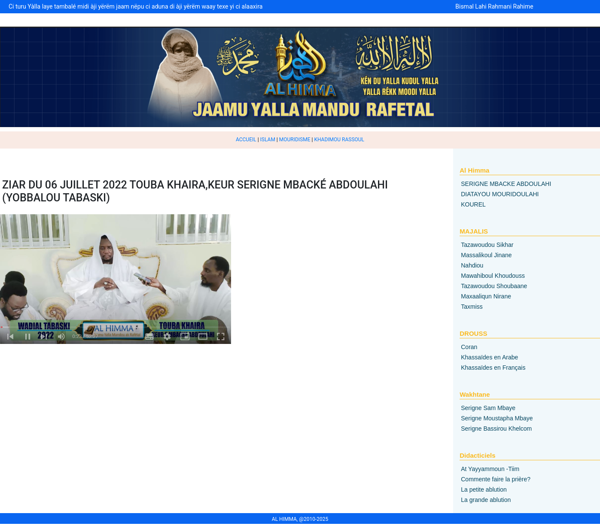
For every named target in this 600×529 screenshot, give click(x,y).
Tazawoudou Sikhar (487, 244)
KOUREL (473, 204)
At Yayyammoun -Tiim (490, 468)
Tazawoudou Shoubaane (494, 286)
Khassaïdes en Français (493, 367)
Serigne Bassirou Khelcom (496, 428)
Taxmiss (472, 306)
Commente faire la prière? (495, 479)
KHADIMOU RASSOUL (339, 140)
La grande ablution (486, 499)
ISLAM (267, 140)
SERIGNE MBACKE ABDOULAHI (506, 183)
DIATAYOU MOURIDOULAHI (500, 194)
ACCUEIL (246, 140)
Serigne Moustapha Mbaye (497, 418)
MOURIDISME (295, 140)
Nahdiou (472, 265)
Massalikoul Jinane (486, 255)
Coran (469, 347)
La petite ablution (484, 489)
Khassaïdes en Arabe (489, 357)
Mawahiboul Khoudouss (493, 275)
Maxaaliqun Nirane (486, 296)
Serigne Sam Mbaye (488, 407)
